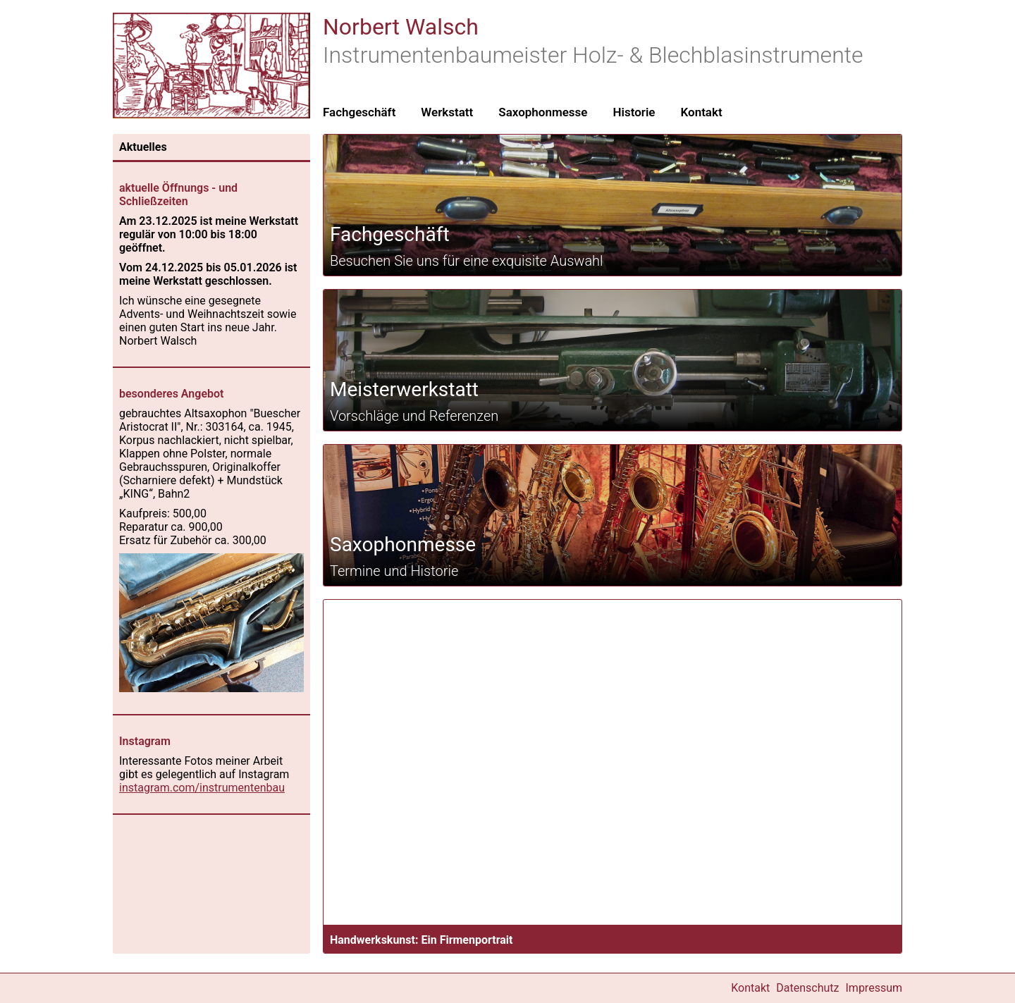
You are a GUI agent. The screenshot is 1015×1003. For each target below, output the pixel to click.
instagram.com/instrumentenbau (202, 787)
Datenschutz (807, 988)
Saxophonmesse (542, 112)
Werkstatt (447, 112)
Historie (634, 112)
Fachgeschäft (359, 112)
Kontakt (701, 112)
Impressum (874, 988)
